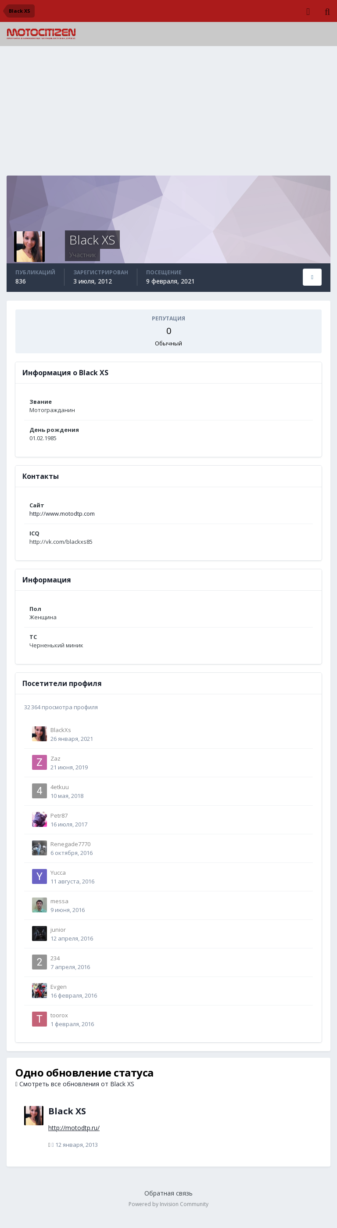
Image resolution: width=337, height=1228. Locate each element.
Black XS (67, 1111)
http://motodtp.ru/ (74, 1128)
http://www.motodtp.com (62, 513)
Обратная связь (168, 1193)
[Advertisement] (168, 114)
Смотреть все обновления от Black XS (74, 1084)
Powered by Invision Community (168, 1204)
